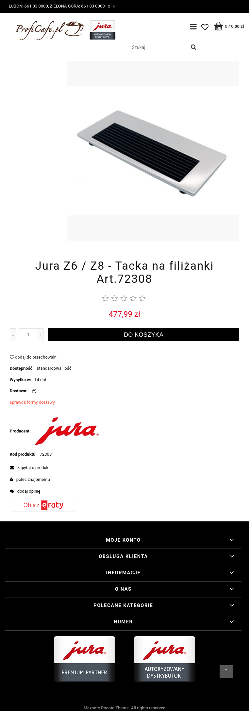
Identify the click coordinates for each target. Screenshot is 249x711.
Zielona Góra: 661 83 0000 (77, 6)
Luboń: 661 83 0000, (29, 6)
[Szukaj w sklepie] (156, 47)
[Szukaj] (193, 47)
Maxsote (92, 707)
